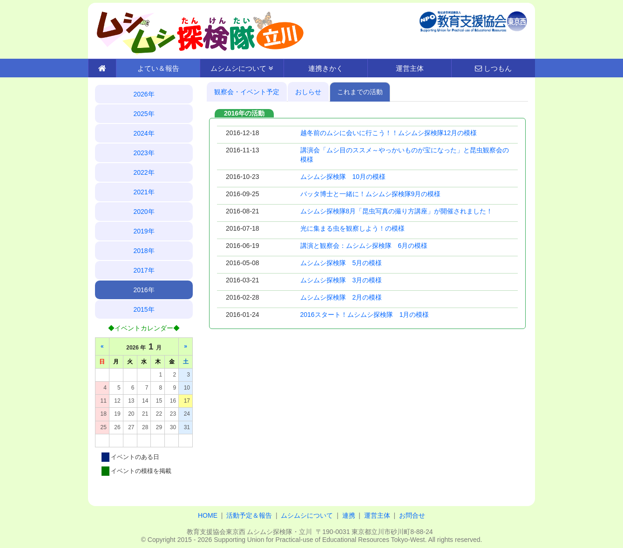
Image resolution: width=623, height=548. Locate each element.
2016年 (143, 290)
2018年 (143, 250)
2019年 (143, 231)
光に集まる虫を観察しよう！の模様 (352, 228)
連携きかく (325, 68)
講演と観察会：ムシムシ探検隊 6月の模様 (364, 245)
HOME (207, 515)
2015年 (143, 309)
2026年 (143, 94)
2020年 (143, 211)
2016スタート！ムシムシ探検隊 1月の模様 (364, 314)
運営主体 (410, 68)
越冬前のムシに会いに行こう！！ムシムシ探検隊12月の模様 (388, 133)
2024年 (143, 133)
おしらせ (308, 92)
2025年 (143, 113)
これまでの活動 (360, 92)
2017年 (143, 270)
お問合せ (412, 515)
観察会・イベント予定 (246, 92)
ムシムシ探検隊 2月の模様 (341, 297)
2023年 (143, 153)
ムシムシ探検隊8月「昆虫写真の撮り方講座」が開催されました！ (396, 211)
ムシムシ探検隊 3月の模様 (341, 280)
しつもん (493, 68)
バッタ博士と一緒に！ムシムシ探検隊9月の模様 (370, 194)
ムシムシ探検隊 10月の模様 (343, 176)
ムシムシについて (241, 68)
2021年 (143, 192)
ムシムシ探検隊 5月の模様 (341, 263)
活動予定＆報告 (249, 515)
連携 (348, 515)
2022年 (143, 172)
